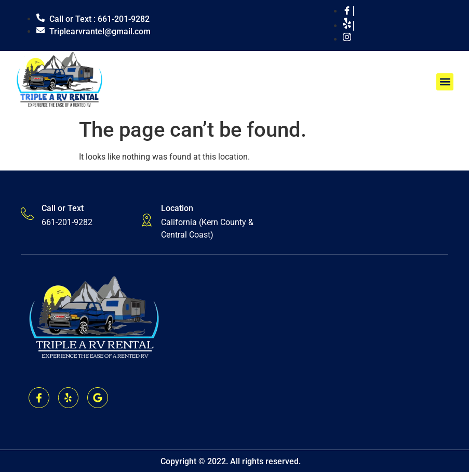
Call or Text (63, 208)
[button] (444, 81)
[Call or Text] (27, 213)
